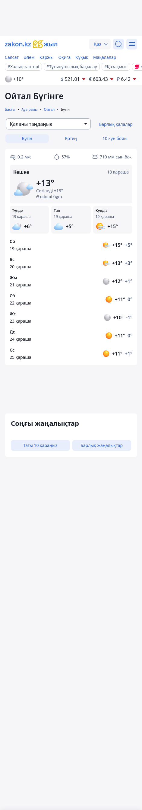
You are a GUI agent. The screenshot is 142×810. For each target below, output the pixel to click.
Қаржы (46, 57)
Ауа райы (29, 109)
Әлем (29, 57)
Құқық (81, 57)
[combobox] (48, 123)
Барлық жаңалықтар (101, 445)
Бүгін (27, 138)
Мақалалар (104, 57)
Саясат (12, 57)
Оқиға (64, 57)
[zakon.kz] (31, 44)
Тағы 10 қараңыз (40, 445)
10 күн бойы (115, 138)
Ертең (71, 138)
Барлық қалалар (116, 124)
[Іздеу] (118, 44)
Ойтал (49, 109)
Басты (10, 109)
